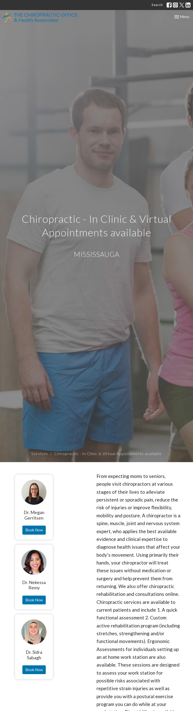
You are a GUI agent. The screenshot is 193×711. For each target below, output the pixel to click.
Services (39, 453)
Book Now (34, 530)
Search (157, 5)
